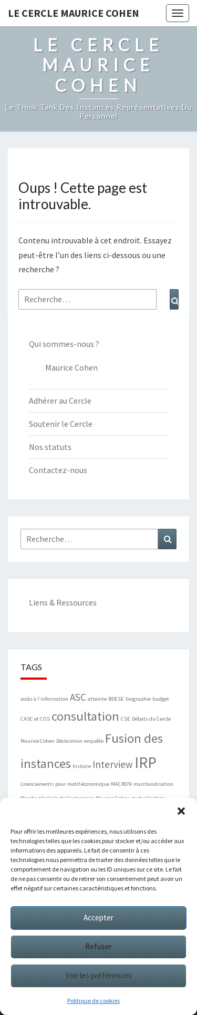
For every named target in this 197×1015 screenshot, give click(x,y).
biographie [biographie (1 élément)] (138, 698)
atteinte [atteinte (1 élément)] (97, 698)
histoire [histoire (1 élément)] (81, 766)
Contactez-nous (58, 470)
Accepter (98, 917)
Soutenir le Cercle (60, 423)
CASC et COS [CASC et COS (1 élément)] (35, 718)
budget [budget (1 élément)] (160, 698)
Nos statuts (50, 447)
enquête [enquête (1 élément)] (93, 740)
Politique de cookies (93, 1000)
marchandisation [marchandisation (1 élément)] (153, 784)
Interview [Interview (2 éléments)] (112, 764)
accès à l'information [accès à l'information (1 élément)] (44, 698)
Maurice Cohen (71, 367)
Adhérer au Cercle (60, 400)
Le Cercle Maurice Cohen (73, 12)
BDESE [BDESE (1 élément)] (116, 698)
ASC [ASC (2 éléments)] (78, 697)
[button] (181, 811)
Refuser (98, 946)
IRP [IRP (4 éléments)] (145, 762)
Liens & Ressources (63, 602)
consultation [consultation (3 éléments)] (85, 716)
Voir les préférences (99, 975)
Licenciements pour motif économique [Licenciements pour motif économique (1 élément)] (64, 784)
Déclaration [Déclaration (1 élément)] (69, 740)
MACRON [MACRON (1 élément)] (121, 784)
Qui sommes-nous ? (64, 344)
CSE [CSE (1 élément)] (125, 718)
